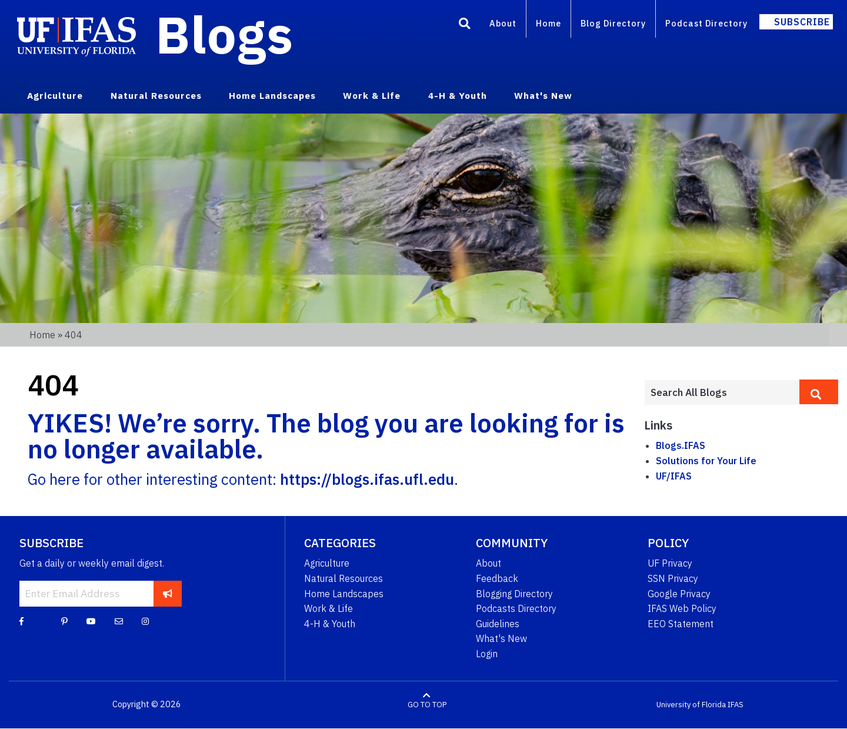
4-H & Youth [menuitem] (457, 95)
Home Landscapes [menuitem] (272, 95)
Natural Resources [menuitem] (156, 95)
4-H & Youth (329, 624)
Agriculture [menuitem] (55, 95)
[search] (818, 392)
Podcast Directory (706, 23)
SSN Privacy (673, 578)
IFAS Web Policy (682, 608)
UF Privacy (670, 563)
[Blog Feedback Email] (119, 620)
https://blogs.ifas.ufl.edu (367, 479)
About (502, 23)
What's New (501, 638)
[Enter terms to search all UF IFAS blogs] (721, 392)
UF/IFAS (674, 476)
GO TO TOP (427, 705)
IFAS (735, 705)
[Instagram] (145, 620)
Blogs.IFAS (680, 445)
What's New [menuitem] (543, 95)
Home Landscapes (344, 594)
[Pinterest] (64, 620)
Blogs (224, 34)
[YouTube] (91, 620)
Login (487, 654)
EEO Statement (680, 624)
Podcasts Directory (516, 608)
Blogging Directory (514, 594)
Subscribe (802, 22)
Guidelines (497, 624)
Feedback (497, 578)
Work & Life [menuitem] (372, 95)
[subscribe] (168, 594)
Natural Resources (343, 578)
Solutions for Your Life (706, 461)
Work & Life (328, 608)
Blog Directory (613, 23)
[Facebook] (21, 620)
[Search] (464, 25)
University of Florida (691, 705)
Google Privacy (679, 594)
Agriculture (326, 563)
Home (548, 23)
